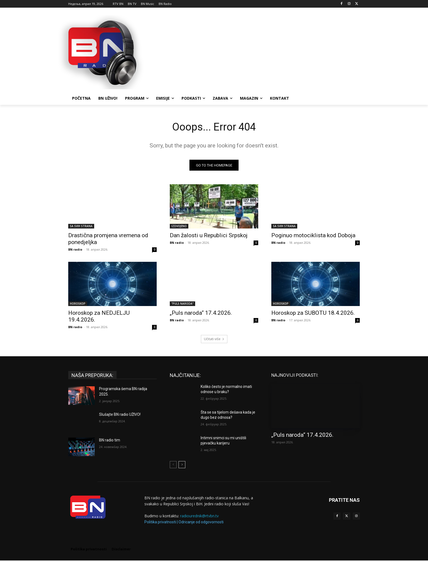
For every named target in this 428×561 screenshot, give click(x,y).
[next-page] (182, 465)
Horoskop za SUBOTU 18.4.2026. (313, 313)
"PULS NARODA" (182, 304)
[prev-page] (173, 465)
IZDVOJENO (179, 227)
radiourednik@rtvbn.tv (199, 516)
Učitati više (214, 339)
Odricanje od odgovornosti (201, 522)
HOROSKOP (77, 304)
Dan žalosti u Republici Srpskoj (209, 236)
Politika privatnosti (160, 522)
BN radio (75, 250)
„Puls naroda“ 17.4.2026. (201, 313)
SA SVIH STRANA (81, 227)
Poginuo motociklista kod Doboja (313, 236)
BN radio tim (109, 441)
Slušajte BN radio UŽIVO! (120, 415)
